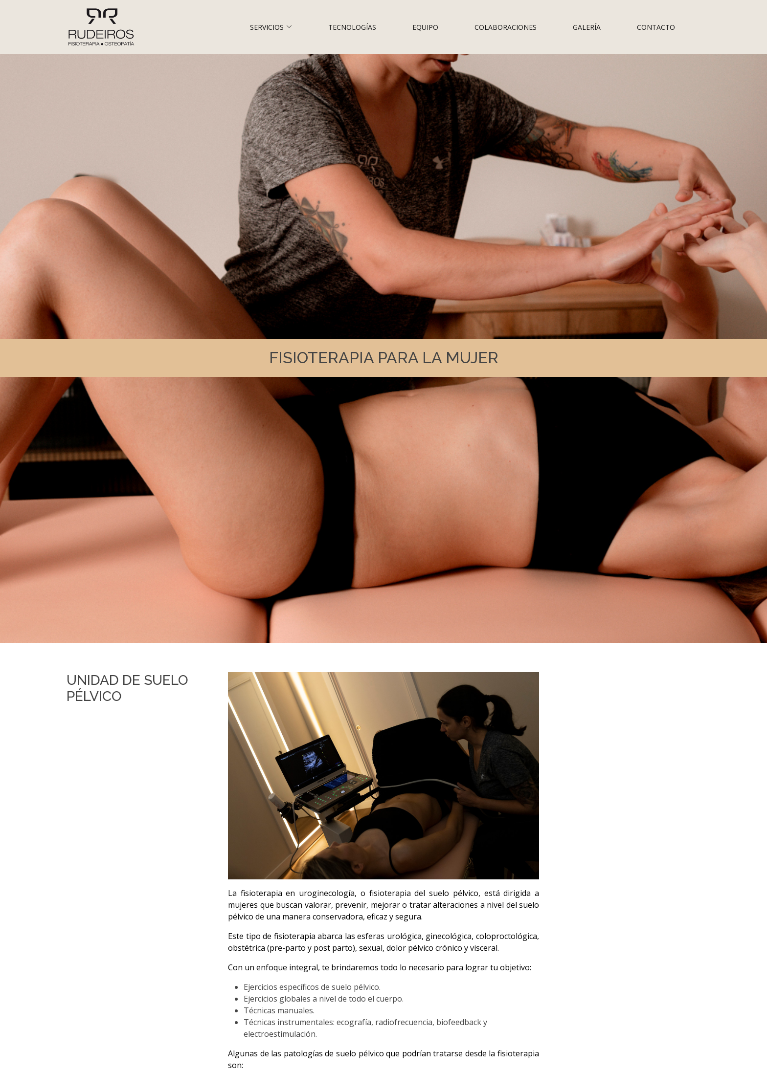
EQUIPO (425, 27)
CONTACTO (656, 27)
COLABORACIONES (505, 27)
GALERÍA (587, 27)
